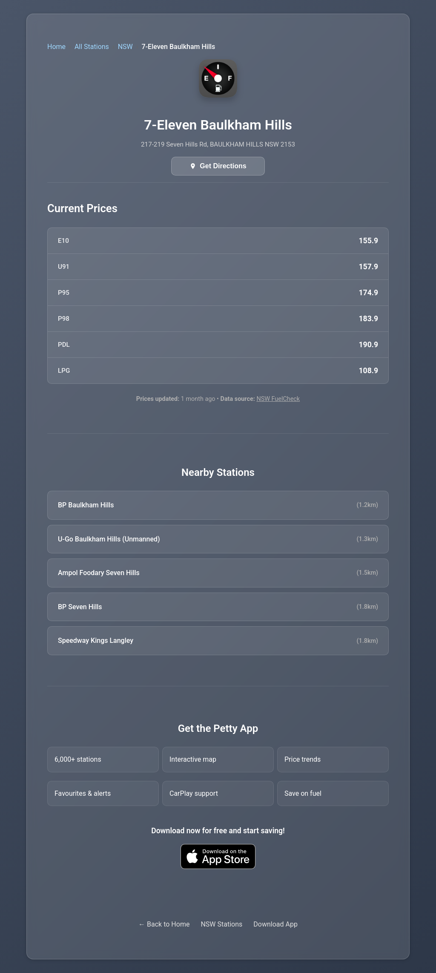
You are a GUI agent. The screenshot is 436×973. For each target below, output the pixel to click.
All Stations (92, 47)
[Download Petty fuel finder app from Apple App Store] (218, 856)
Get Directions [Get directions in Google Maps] (223, 166)
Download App (275, 924)
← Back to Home (163, 924)
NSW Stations (221, 924)
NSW (125, 47)
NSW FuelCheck (278, 399)
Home (56, 47)
